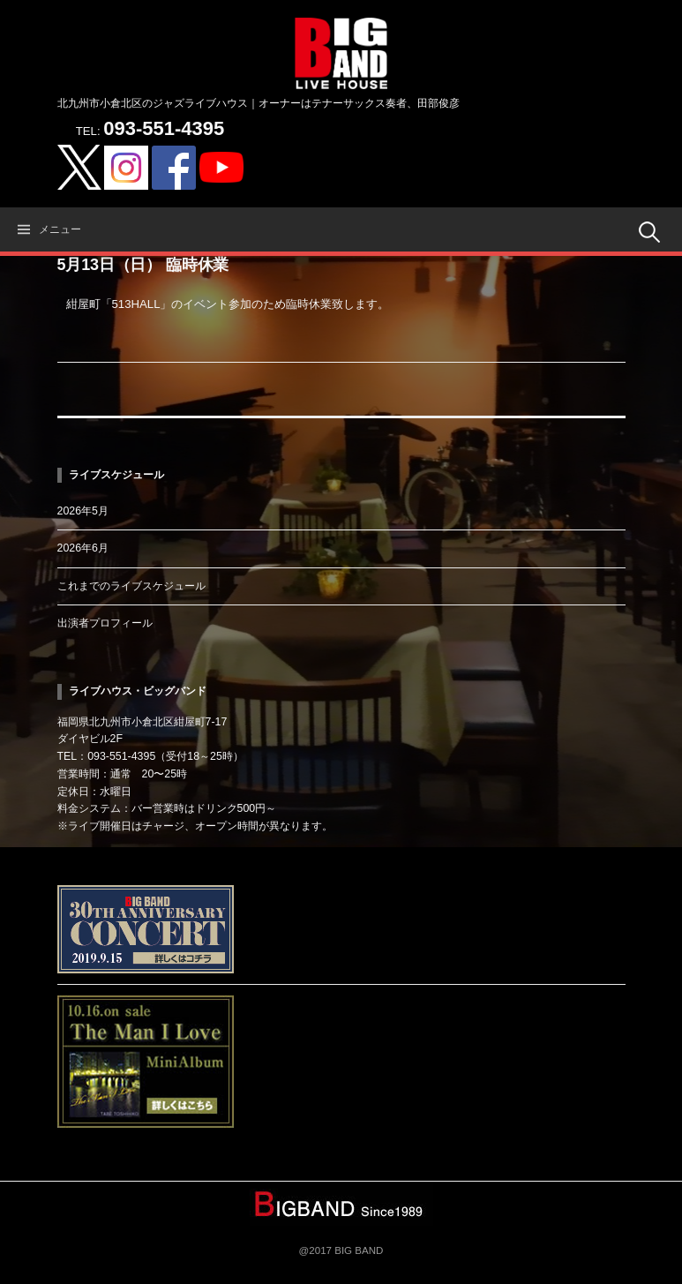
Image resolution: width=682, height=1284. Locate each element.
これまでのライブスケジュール (131, 586)
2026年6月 (83, 548)
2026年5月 (83, 511)
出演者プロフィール (105, 623)
